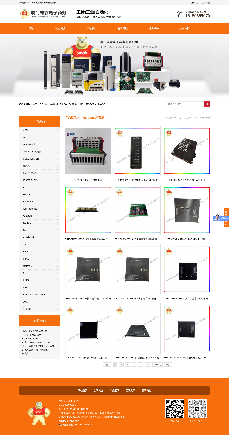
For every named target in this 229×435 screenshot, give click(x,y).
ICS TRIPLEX (30, 180)
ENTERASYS (30, 173)
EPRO (26, 287)
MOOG (101, 104)
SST (25, 244)
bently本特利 (51, 104)
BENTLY (27, 251)
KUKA (26, 280)
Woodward (28, 237)
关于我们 (194, 2)
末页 (168, 364)
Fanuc (26, 230)
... (141, 364)
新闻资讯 (122, 28)
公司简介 (60, 28)
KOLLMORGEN (88, 104)
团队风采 (153, 28)
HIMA (26, 259)
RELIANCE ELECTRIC (34, 294)
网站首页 (82, 390)
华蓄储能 (27, 309)
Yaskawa (27, 216)
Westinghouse (30, 208)
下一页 (157, 364)
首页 (32, 28)
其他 (25, 301)
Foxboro (27, 194)
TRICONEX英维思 (69, 104)
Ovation (27, 223)
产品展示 (91, 28)
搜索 (207, 104)
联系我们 (206, 2)
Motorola (27, 266)
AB (24, 187)
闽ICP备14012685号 (69, 420)
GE (41, 104)
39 (148, 364)
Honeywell (28, 201)
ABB (35, 104)
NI (24, 273)
